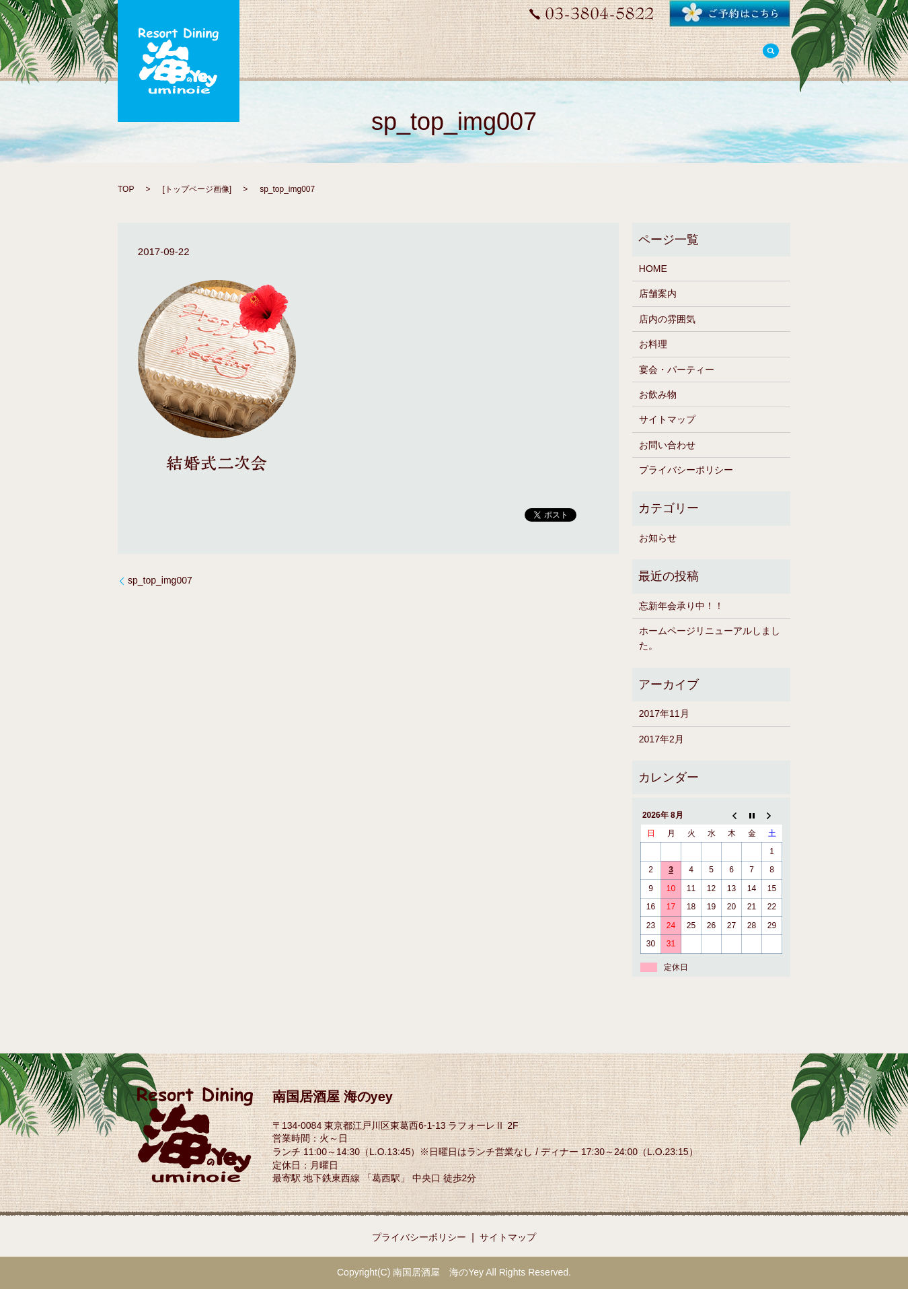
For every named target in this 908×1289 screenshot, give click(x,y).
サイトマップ (667, 419)
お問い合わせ (667, 445)
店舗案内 (658, 293)
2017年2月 (661, 739)
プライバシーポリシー (686, 469)
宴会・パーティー (676, 369)
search (771, 52)
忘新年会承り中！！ (681, 605)
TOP (126, 189)
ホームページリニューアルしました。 (709, 638)
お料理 (653, 344)
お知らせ (658, 537)
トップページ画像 (197, 189)
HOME (653, 268)
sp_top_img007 (160, 580)
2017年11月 (664, 713)
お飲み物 (658, 394)
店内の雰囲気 (667, 319)
